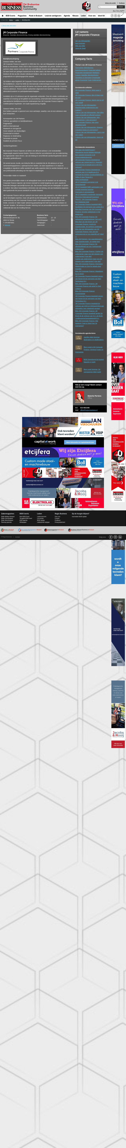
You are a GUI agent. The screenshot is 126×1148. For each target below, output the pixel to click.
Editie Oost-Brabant (7, 518)
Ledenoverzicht (41, 516)
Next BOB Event (24, 516)
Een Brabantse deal (82, 202)
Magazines (22, 16)
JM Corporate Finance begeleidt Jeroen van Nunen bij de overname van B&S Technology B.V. (89, 278)
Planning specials (6, 522)
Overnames (79, 68)
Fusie (90, 80)
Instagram (115, 537)
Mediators (95, 73)
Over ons (92, 16)
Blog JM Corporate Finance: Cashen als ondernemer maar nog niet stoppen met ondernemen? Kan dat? (89, 254)
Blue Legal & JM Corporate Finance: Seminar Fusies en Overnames (89, 349)
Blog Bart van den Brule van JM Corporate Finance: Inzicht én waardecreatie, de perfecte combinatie (88, 224)
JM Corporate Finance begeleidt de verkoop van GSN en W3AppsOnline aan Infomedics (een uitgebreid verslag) (89, 306)
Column (78, 75)
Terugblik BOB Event (26, 518)
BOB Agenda (23, 520)
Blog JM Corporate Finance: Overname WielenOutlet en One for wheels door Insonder (89, 266)
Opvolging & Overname (83, 78)
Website (7, 225)
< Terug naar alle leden (8, 25)
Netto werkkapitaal (81, 180)
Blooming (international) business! (87, 197)
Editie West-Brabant (7, 520)
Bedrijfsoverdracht (81, 70)
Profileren (122, 3)
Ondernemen (96, 80)
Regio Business (20, 6)
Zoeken (121, 7)
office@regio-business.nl (88, 410)
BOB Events (10, 16)
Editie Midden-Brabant (8, 516)
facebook (111, 537)
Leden (83, 16)
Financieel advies (94, 70)
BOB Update (41, 520)
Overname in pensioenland (84, 192)
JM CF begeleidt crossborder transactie (89, 194)
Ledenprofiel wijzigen (43, 522)
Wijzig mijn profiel (110, 3)
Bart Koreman (80, 43)
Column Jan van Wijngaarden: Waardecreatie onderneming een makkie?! (86, 107)
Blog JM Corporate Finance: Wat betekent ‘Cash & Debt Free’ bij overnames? (86, 323)
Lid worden (40, 518)
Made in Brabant (35, 16)
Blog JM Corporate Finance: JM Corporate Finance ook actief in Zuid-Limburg (88, 286)
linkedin (120, 537)
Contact (57, 518)
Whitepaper (23, 522)
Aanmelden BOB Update (79, 516)
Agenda (67, 16)
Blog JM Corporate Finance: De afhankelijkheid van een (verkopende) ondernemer (88, 246)
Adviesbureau (88, 68)
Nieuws (75, 16)
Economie (83, 80)
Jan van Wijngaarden (82, 41)
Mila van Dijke (80, 46)
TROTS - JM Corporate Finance (86, 199)
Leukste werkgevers (53, 16)
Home (3, 15)
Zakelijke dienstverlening (89, 75)
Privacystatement (60, 522)
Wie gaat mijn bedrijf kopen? (85, 150)
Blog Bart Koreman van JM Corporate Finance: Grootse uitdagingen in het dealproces (88, 211)
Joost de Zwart (80, 48)
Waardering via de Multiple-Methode (87, 152)
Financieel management (83, 73)
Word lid (101, 16)
